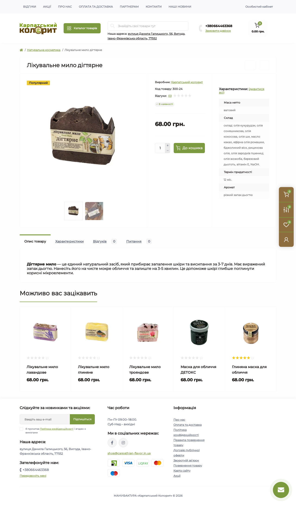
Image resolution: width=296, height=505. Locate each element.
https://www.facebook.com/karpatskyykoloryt (112, 443)
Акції (47, 6)
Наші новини (180, 6)
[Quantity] (160, 148)
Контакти (154, 6)
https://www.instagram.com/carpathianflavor (123, 443)
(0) (170, 96)
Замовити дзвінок (218, 30)
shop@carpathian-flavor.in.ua (129, 453)
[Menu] (82, 28)
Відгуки (29, 6)
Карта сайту (182, 470)
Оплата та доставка (96, 6)
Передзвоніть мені (33, 475)
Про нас (65, 6)
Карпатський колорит (187, 82)
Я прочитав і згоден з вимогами (55, 430)
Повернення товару (187, 465)
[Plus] (167, 145)
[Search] (113, 26)
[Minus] (167, 150)
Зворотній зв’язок (186, 460)
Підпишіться (82, 419)
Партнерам (129, 6)
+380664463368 (218, 26)
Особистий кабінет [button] (259, 6)
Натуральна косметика (43, 50)
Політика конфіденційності (56, 428)
